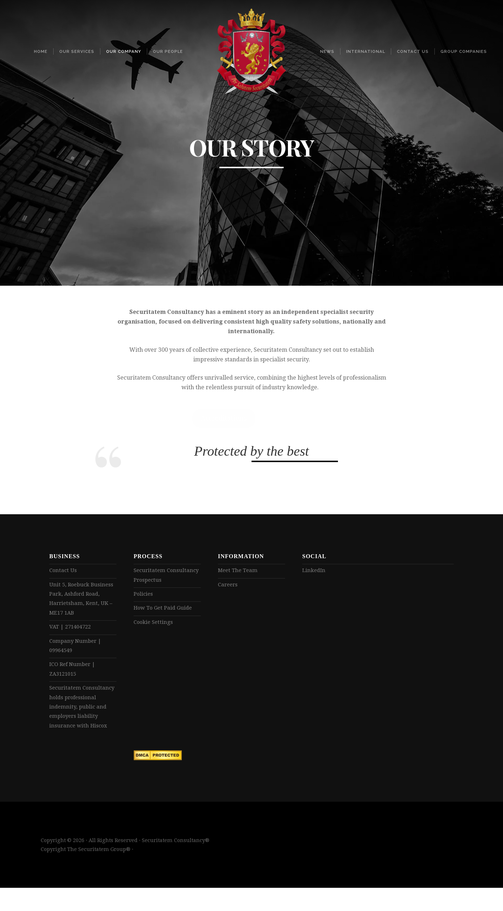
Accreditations (224, 418)
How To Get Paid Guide (165, 610)
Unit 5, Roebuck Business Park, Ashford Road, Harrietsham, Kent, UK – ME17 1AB (80, 601)
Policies (144, 595)
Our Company (123, 51)
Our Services (76, 51)
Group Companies (463, 51)
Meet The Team (239, 570)
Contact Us (413, 51)
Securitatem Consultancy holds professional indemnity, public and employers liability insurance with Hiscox (81, 722)
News (327, 51)
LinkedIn (314, 570)
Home (41, 51)
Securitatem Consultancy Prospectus (166, 575)
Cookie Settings (154, 625)
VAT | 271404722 (72, 631)
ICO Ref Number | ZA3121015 (74, 676)
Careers (228, 585)
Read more (285, 418)
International (365, 51)
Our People (168, 51)
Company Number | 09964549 (77, 651)
